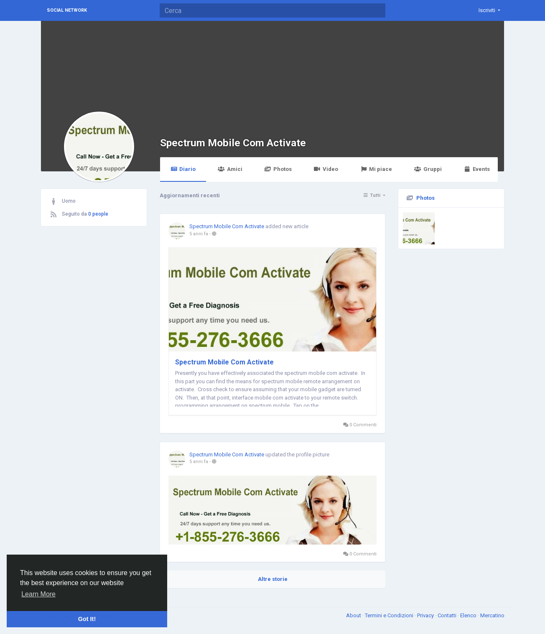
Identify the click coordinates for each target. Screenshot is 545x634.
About (354, 615)
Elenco (469, 615)
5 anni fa (198, 234)
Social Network (67, 10)
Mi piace (376, 169)
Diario (183, 169)
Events (477, 169)
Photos (278, 169)
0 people (98, 214)
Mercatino (492, 615)
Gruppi (427, 169)
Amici (230, 169)
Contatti (448, 615)
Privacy (426, 615)
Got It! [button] (87, 619)
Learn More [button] (38, 594)
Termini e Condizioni (390, 615)
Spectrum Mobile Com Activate (233, 143)
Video (326, 169)
